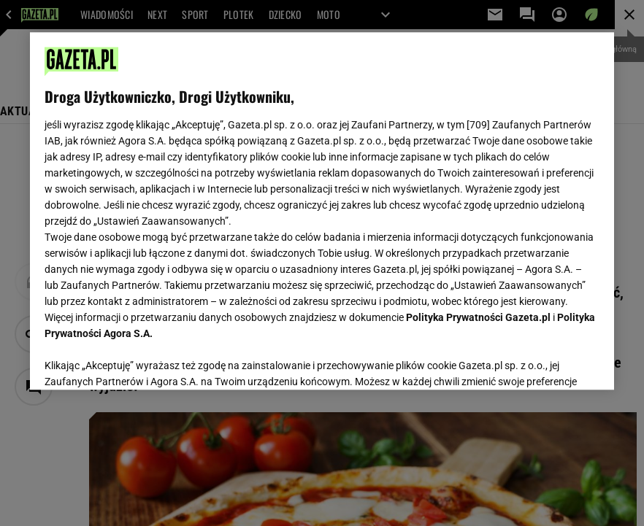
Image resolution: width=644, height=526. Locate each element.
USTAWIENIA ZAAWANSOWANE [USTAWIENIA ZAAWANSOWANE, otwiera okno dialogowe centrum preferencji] (140, 360)
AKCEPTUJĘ (550, 361)
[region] (322, 211)
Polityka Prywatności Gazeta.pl (478, 317)
